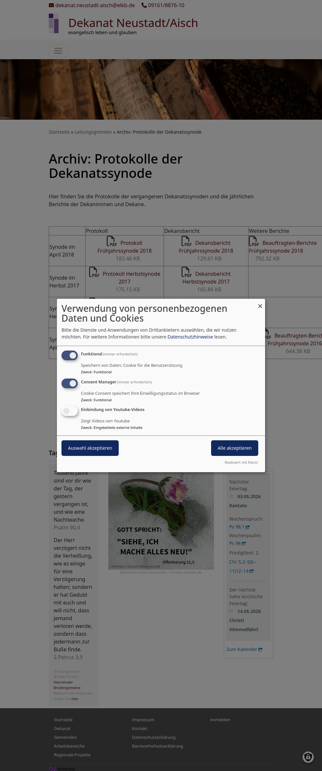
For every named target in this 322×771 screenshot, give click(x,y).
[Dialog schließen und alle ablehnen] (260, 303)
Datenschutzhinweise (190, 337)
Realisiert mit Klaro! (241, 462)
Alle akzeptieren (235, 448)
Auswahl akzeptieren (90, 448)
